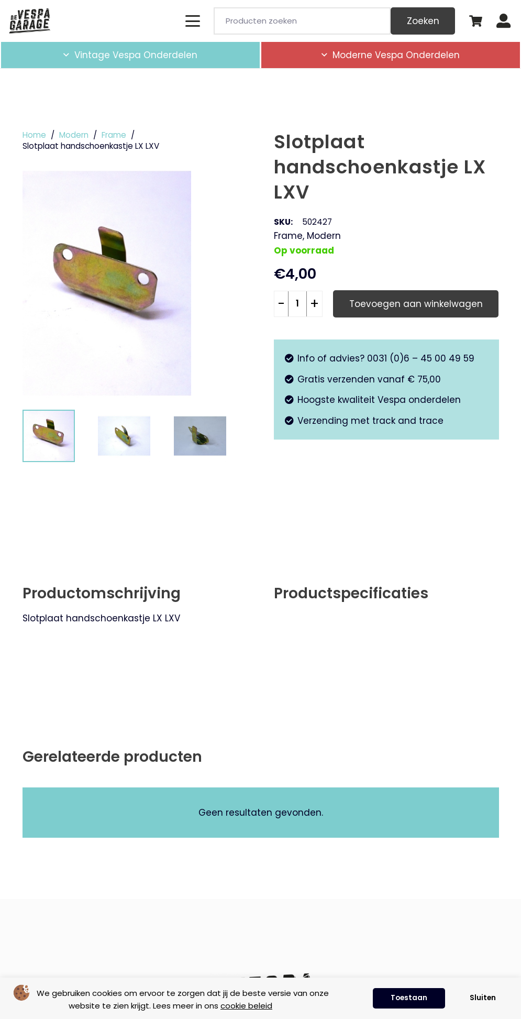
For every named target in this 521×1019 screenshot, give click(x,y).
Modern (73, 134)
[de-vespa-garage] (29, 21)
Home (34, 134)
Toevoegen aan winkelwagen (416, 304)
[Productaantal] (297, 303)
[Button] (503, 21)
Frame (114, 134)
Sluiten (483, 998)
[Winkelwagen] (475, 21)
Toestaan (409, 998)
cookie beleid (246, 1005)
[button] (192, 21)
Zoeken (423, 21)
